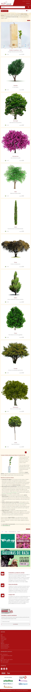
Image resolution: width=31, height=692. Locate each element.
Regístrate (2, 643)
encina (4, 493)
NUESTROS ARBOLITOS (12, 531)
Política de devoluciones (5, 646)
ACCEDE (24, 1)
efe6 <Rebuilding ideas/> (24, 690)
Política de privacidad (4, 645)
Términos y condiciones (5, 644)
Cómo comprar (3, 639)
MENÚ (28, 3)
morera (21, 503)
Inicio (2, 531)
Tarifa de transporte (4, 648)
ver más (29, 20)
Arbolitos (18, 531)
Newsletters (3, 636)
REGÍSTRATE (28, 1)
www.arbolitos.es (6, 525)
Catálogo (6, 531)
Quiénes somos (3, 638)
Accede (2, 641)
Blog (1, 635)
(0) (27, 10)
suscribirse (15, 624)
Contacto (2, 640)
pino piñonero (14, 492)
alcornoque (9, 493)
